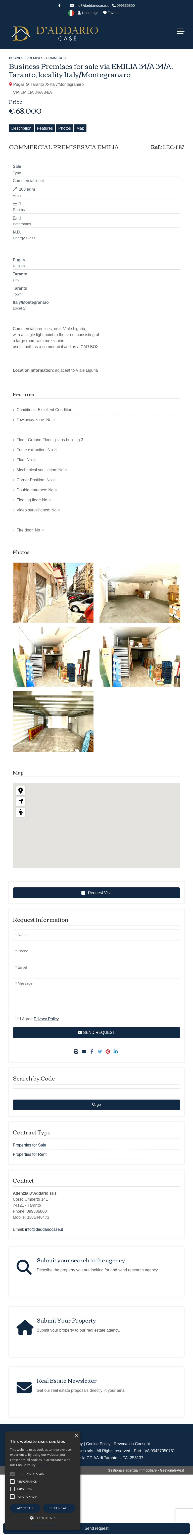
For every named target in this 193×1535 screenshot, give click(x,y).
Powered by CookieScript (43, 1524)
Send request (96, 1528)
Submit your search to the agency (81, 1260)
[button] (42, 1517)
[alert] (42, 1480)
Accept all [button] (25, 1508)
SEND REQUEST (96, 1032)
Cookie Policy (98, 1444)
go (96, 1105)
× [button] (76, 1436)
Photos (64, 128)
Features (45, 128)
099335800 (123, 6)
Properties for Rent (29, 1154)
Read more (44, 1465)
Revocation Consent (132, 1444)
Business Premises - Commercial (38, 58)
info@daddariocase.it (89, 6)
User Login (89, 13)
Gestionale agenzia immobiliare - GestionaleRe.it (146, 1470)
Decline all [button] (59, 1508)
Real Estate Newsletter (67, 1380)
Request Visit (96, 893)
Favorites (112, 13)
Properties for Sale (29, 1145)
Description (21, 128)
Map (80, 128)
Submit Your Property (66, 1320)
